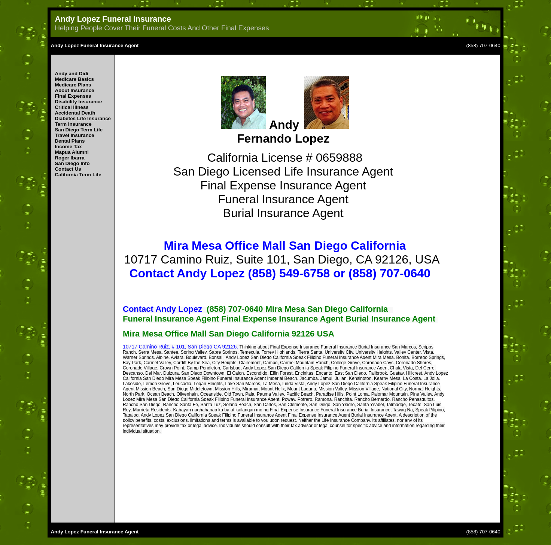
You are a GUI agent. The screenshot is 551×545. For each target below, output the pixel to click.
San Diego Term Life (79, 130)
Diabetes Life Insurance (83, 118)
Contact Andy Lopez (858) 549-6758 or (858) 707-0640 (279, 273)
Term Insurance (73, 124)
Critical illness (71, 107)
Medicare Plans (73, 85)
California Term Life (78, 174)
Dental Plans (70, 141)
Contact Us (68, 169)
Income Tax (68, 146)
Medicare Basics (74, 79)
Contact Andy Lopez (162, 309)
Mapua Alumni (72, 152)
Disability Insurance (78, 101)
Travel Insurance (74, 135)
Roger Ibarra (69, 158)
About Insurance (74, 90)
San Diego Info (72, 163)
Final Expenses (73, 96)
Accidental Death (75, 113)
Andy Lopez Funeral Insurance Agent (94, 45)
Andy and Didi (71, 73)
